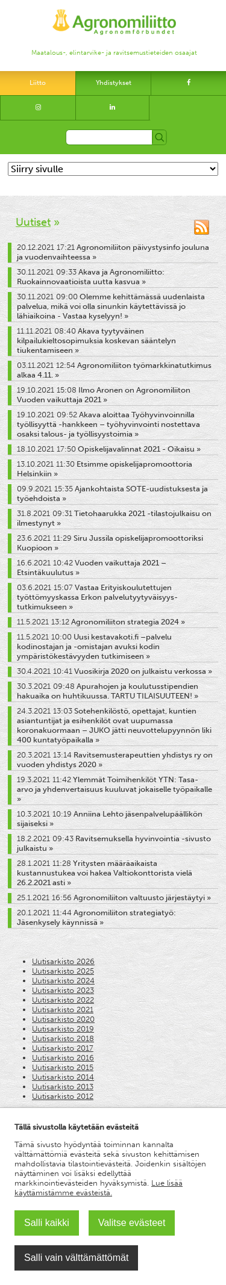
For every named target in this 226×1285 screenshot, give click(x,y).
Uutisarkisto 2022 (63, 999)
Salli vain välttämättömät (76, 1257)
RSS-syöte (201, 227)
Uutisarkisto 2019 (63, 1028)
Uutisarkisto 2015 (62, 1067)
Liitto (38, 83)
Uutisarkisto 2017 (62, 1048)
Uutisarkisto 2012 (62, 1096)
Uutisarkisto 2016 (63, 1057)
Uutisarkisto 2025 (63, 970)
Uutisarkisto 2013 (62, 1086)
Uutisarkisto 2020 (63, 1019)
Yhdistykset (113, 83)
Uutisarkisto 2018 (63, 1038)
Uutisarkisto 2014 (63, 1076)
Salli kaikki (46, 1223)
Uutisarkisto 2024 (63, 980)
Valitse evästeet (132, 1223)
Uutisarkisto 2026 (63, 961)
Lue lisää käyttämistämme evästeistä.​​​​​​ (98, 1187)
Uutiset (33, 222)
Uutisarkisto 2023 (63, 990)
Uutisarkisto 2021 (62, 1009)
